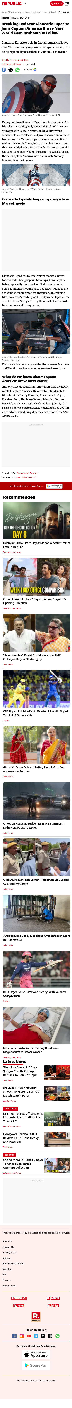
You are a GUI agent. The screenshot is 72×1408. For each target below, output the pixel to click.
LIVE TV (56, 3)
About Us (7, 1241)
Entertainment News (11, 64)
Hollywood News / (41, 12)
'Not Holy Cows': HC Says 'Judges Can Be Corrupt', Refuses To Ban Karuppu (20, 1071)
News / (5, 12)
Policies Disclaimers (12, 1263)
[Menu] (67, 4)
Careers (6, 1280)
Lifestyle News (9, 1101)
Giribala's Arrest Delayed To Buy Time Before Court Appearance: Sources (35, 769)
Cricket (6, 721)
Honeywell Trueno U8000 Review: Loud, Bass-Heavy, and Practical (21, 1138)
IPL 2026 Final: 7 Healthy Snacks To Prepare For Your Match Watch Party (22, 1092)
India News (8, 664)
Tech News (8, 1147)
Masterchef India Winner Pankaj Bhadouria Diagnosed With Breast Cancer (30, 1050)
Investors (7, 1269)
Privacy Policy (9, 1252)
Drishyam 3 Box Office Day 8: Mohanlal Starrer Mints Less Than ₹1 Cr (36, 545)
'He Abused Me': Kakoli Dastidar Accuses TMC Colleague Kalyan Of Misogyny (31, 657)
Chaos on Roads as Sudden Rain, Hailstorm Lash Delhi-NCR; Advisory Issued (34, 826)
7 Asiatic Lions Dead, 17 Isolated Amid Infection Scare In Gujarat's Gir (36, 938)
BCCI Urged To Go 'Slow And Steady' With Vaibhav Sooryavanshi (34, 994)
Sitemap (6, 1258)
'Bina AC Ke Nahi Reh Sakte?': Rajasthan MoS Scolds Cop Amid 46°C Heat (36, 882)
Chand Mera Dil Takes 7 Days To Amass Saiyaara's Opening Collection (34, 601)
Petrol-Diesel (9, 1285)
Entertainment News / (20, 12)
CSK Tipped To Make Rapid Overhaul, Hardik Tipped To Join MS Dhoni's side (35, 713)
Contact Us (8, 1247)
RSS (4, 1274)
